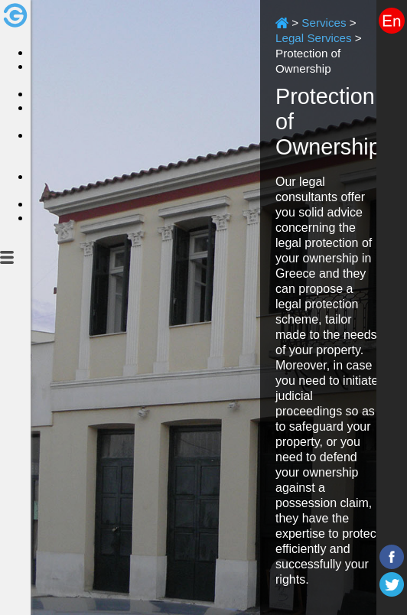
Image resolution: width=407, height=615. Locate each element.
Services (323, 22)
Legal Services (313, 37)
